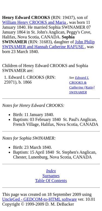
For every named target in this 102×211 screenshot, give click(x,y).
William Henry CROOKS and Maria (34, 22)
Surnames (51, 175)
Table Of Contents (51, 180)
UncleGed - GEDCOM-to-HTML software (39, 199)
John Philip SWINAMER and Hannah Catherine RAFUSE (48, 44)
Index (51, 171)
